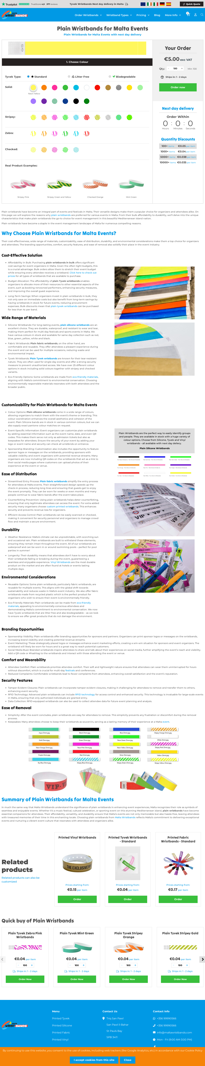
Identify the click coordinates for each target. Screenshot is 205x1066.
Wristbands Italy (155, 4)
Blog (157, 15)
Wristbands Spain (168, 4)
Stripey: (10, 116)
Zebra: (9, 133)
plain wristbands (61, 215)
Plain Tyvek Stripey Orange (128, 935)
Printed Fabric (61, 1032)
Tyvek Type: (13, 76)
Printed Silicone (62, 1025)
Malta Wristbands (125, 817)
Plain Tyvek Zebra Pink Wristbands (25, 935)
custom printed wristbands (62, 506)
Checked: (11, 149)
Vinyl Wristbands (60, 562)
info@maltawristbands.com (174, 1032)
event (166, 721)
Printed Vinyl (60, 1039)
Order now (178, 87)
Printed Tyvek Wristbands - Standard (127, 839)
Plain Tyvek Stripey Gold (180, 933)
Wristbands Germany (162, 4)
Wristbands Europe (143, 4)
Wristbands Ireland (149, 4)
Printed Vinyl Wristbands (77, 837)
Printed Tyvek (61, 1018)
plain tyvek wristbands (64, 306)
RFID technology (85, 694)
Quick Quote (193, 4)
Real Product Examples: (21, 165)
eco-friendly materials (85, 376)
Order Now (25, 979)
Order (77, 899)
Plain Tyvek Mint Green (77, 933)
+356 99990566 (166, 1018)
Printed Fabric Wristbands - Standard (178, 839)
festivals (70, 670)
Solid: (8, 87)
